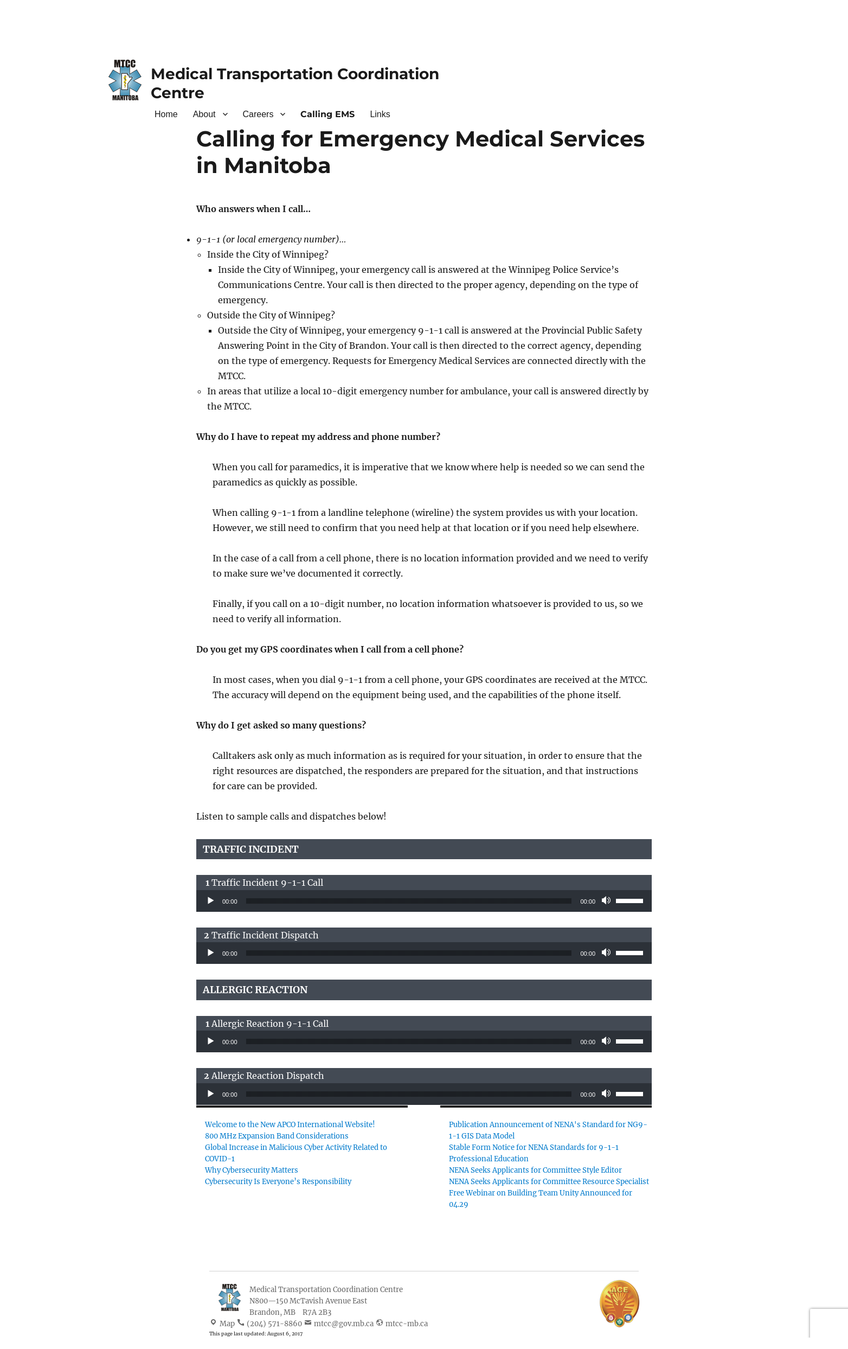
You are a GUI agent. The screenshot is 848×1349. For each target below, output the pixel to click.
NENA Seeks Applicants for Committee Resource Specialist (549, 1181)
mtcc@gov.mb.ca (344, 1323)
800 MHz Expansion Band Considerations (277, 1136)
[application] (424, 901)
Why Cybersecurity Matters (251, 1170)
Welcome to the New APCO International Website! (290, 1124)
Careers (258, 114)
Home (166, 114)
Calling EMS (327, 114)
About (204, 114)
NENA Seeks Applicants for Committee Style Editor (535, 1170)
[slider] (409, 901)
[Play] (210, 901)
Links (380, 114)
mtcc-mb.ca (407, 1323)
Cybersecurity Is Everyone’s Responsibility (278, 1181)
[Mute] (607, 901)
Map (227, 1323)
